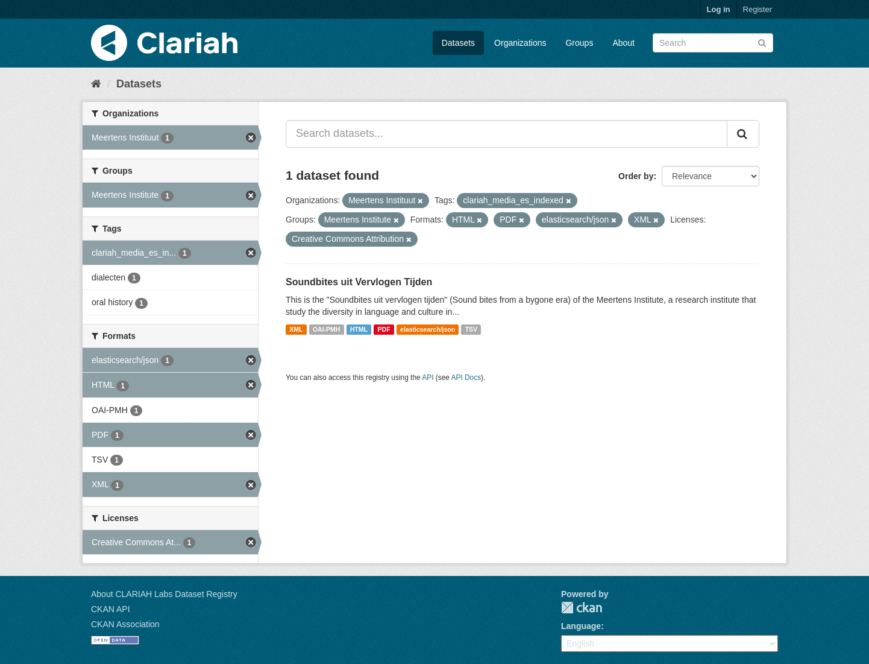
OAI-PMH (326, 329)
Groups (579, 43)
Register (757, 9)
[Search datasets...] (506, 134)
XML (296, 329)
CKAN (581, 607)
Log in (718, 9)
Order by (635, 176)
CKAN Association (125, 624)
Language (581, 626)
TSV (471, 329)
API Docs (466, 377)
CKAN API (110, 609)
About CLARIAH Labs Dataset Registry (164, 594)
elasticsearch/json (427, 329)
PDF (384, 329)
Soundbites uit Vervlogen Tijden (359, 282)
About (623, 43)
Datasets (458, 43)
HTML (359, 329)
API (427, 377)
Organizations (520, 43)
